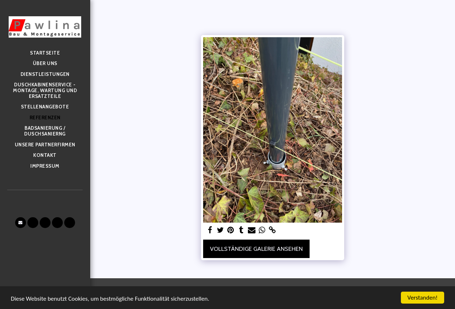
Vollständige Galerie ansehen (256, 248)
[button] (20, 222)
